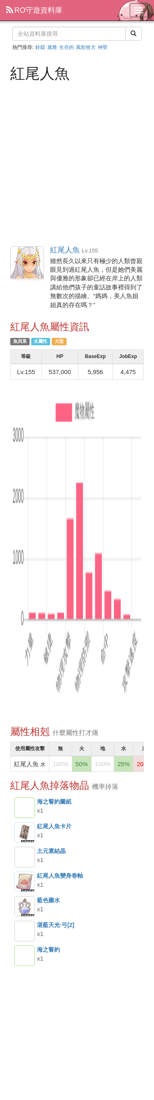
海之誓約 (24, 955)
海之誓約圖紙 (24, 807)
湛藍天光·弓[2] (24, 931)
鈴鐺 (40, 47)
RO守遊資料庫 (34, 10)
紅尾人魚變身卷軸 (24, 881)
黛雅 (52, 47)
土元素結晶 (24, 857)
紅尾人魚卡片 (24, 832)
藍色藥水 (24, 906)
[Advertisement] (77, 163)
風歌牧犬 (86, 47)
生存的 (66, 47)
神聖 (103, 47)
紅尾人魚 (27, 263)
